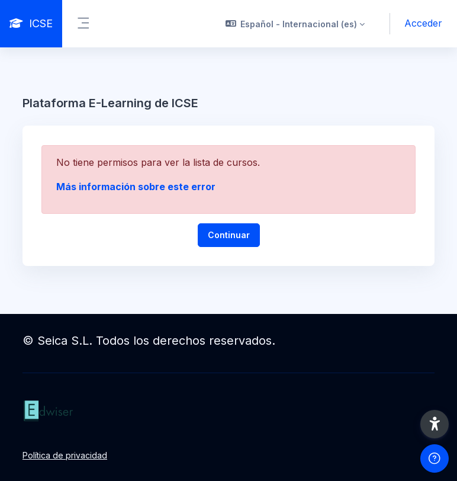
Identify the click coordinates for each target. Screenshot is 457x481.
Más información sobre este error (135, 187)
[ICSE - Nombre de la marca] (31, 23)
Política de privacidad (64, 455)
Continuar (229, 235)
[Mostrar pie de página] (434, 458)
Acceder (423, 23)
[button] (295, 23)
